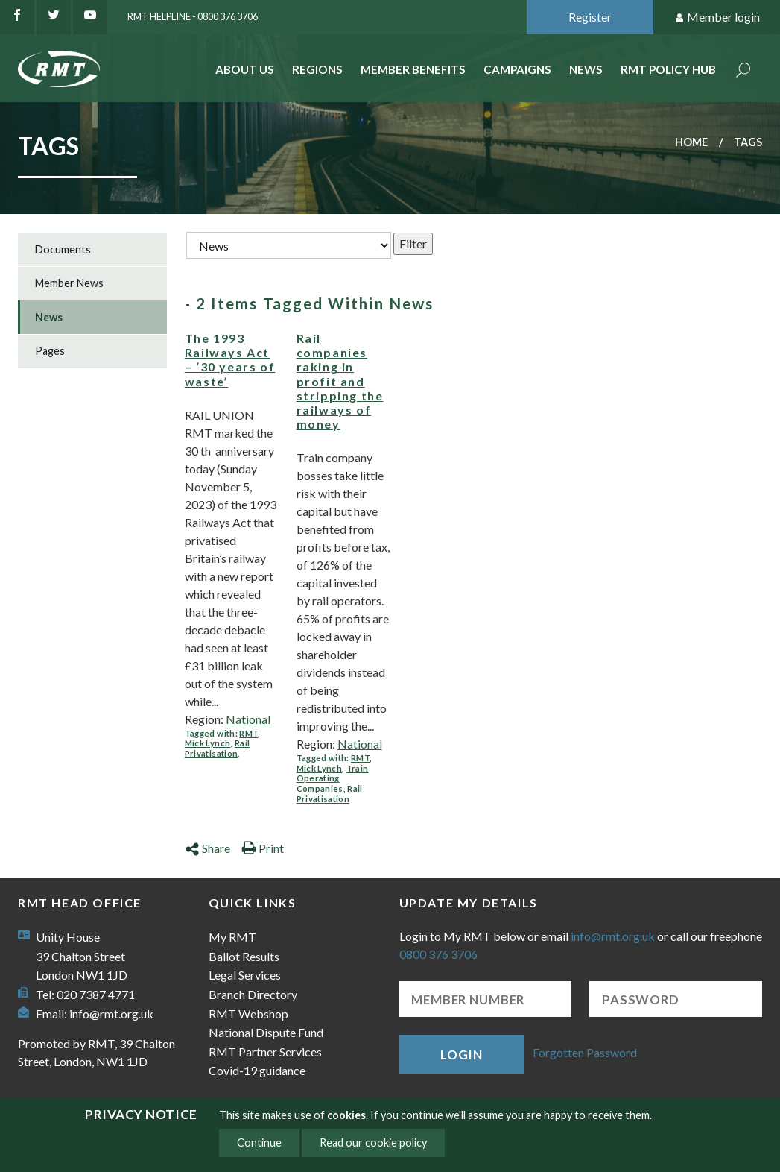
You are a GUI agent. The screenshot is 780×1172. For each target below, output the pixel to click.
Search (743, 71)
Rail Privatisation (217, 748)
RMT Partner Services (265, 1052)
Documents (63, 249)
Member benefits (413, 69)
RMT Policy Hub (668, 69)
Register (590, 17)
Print (262, 848)
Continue (259, 1142)
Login (461, 1054)
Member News (69, 283)
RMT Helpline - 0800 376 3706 (192, 16)
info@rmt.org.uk (111, 1013)
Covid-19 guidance (257, 1070)
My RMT (232, 937)
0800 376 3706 (438, 954)
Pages (50, 350)
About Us (244, 69)
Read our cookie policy (373, 1142)
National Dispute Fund (266, 1032)
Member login (717, 17)
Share (207, 848)
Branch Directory (253, 994)
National (248, 719)
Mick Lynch (207, 743)
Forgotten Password (585, 1052)
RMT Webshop (248, 1013)
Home (691, 142)
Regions (317, 69)
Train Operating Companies (333, 778)
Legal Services (245, 975)
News (586, 69)
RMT (248, 733)
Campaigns (517, 69)
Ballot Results (244, 956)
